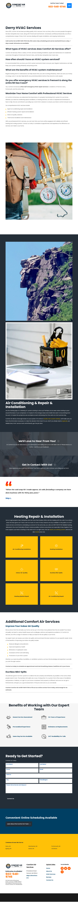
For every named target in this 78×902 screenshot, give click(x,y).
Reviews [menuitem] (48, 877)
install (29, 532)
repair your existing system (50, 529)
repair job (57, 421)
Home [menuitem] (48, 868)
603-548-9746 (12, 875)
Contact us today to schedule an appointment (28, 123)
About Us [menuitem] (49, 871)
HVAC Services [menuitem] (50, 874)
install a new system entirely (44, 419)
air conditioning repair (15, 99)
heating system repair (11, 112)
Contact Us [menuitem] (49, 880)
